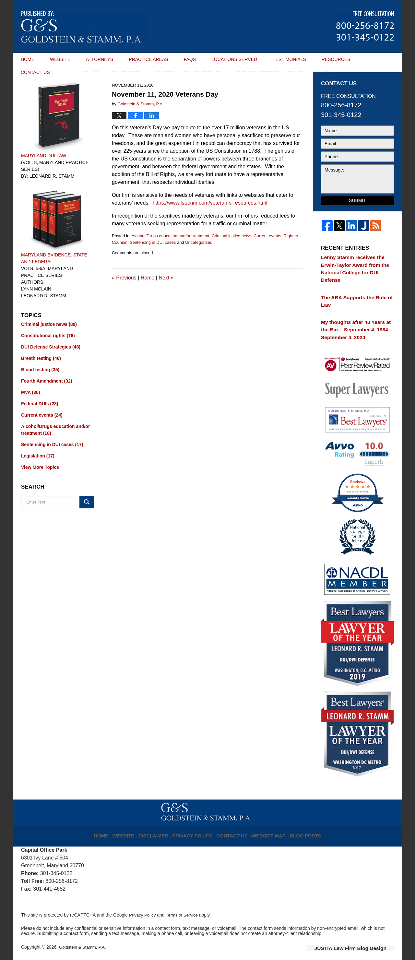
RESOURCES (336, 59)
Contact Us (231, 827)
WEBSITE (60, 59)
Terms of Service (184, 910)
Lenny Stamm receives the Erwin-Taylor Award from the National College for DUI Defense (355, 284)
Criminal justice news (231, 256)
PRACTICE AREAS (148, 59)
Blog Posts (297, 827)
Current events (267, 256)
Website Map (264, 827)
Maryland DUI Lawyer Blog (83, 27)
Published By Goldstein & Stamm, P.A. (364, 26)
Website (134, 827)
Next (166, 298)
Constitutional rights (48, 355)
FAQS (190, 59)
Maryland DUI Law (43, 175)
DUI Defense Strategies (50, 367)
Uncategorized (198, 262)
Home (148, 298)
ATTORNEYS (99, 59)
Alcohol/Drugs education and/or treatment (170, 256)
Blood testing (40, 389)
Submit (357, 220)
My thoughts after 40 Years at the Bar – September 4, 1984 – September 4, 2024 (354, 330)
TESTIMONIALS (289, 59)
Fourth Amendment (46, 401)
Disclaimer (162, 827)
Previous (124, 298)
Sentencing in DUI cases (153, 262)
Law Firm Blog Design (363, 943)
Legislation (37, 476)
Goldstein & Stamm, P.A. (84, 942)
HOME (27, 59)
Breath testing (41, 378)
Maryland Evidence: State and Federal (54, 278)
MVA (30, 412)
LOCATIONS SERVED (234, 59)
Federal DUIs (39, 423)
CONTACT (35, 72)
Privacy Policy (196, 827)
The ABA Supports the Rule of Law (356, 307)
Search (86, 522)
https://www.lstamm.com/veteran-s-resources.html (210, 223)
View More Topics (40, 487)
